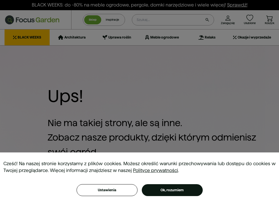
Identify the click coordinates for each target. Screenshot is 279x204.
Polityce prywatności (155, 170)
